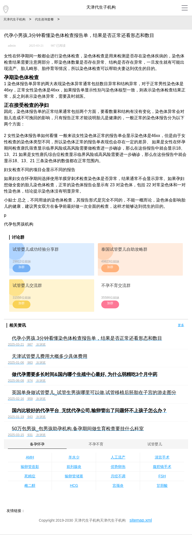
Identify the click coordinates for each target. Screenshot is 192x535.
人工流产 (118, 457)
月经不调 (118, 476)
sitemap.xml (141, 520)
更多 (181, 325)
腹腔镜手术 (162, 467)
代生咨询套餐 (44, 19)
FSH (162, 476)
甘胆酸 (162, 485)
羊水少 (73, 457)
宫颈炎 (118, 485)
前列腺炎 (74, 467)
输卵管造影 (30, 467)
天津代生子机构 (14, 19)
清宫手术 (162, 457)
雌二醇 (29, 485)
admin (12, 45)
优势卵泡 (118, 467)
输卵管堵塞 (74, 476)
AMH (30, 457)
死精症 (29, 476)
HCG (74, 485)
